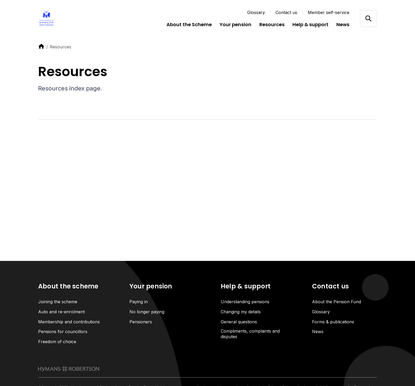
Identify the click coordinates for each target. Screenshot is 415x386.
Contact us (286, 12)
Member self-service (328, 12)
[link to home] (41, 46)
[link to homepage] (68, 369)
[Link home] (70, 18)
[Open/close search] (368, 18)
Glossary (256, 12)
